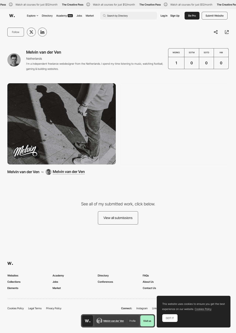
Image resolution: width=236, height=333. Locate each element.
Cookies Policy (15, 308)
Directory (47, 15)
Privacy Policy (53, 308)
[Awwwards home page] (87, 320)
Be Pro (192, 15)
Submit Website (215, 15)
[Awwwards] (12, 15)
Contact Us (149, 288)
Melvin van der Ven (23, 171)
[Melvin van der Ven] (61, 123)
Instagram (142, 308)
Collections (13, 281)
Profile (132, 320)
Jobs (79, 15)
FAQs (146, 275)
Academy (64, 15)
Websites (12, 275)
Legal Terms (35, 308)
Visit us (147, 320)
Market (90, 15)
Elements (12, 288)
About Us (148, 281)
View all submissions (118, 218)
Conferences (105, 281)
